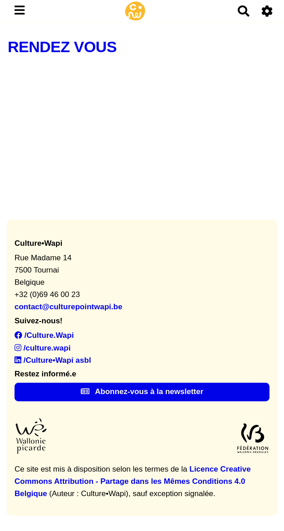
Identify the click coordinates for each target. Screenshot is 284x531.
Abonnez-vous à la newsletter (142, 391)
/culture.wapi (43, 348)
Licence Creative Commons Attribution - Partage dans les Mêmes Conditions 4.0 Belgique (133, 481)
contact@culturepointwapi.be (68, 306)
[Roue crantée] (267, 11)
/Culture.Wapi (44, 335)
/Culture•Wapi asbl (53, 360)
